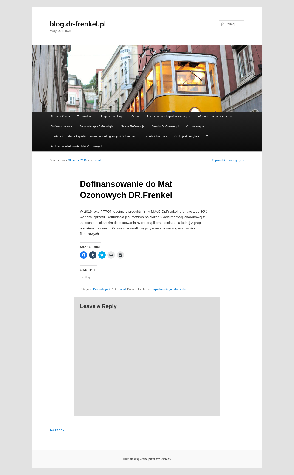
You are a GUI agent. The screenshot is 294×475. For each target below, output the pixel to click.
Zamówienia (85, 116)
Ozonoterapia (195, 126)
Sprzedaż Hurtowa (154, 136)
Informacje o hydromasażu (214, 116)
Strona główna (60, 116)
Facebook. (57, 430)
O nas (135, 116)
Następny (236, 160)
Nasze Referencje (132, 126)
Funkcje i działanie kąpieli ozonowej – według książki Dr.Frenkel (93, 136)
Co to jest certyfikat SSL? (191, 136)
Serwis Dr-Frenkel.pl (165, 126)
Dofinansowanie (61, 126)
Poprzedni (216, 160)
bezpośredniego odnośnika (168, 289)
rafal (98, 160)
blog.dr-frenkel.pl (78, 24)
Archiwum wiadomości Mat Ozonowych (76, 146)
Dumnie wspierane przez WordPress (147, 459)
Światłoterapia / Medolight (96, 126)
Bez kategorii (101, 289)
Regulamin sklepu (112, 116)
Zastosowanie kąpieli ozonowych (168, 116)
